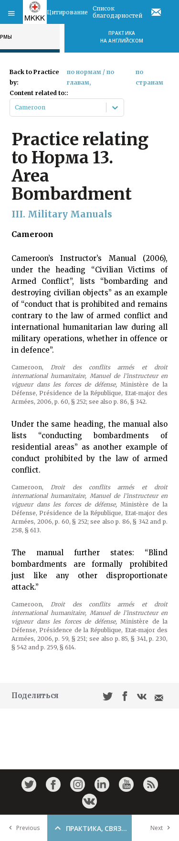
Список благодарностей (117, 12)
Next (162, 828)
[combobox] (15, 107)
